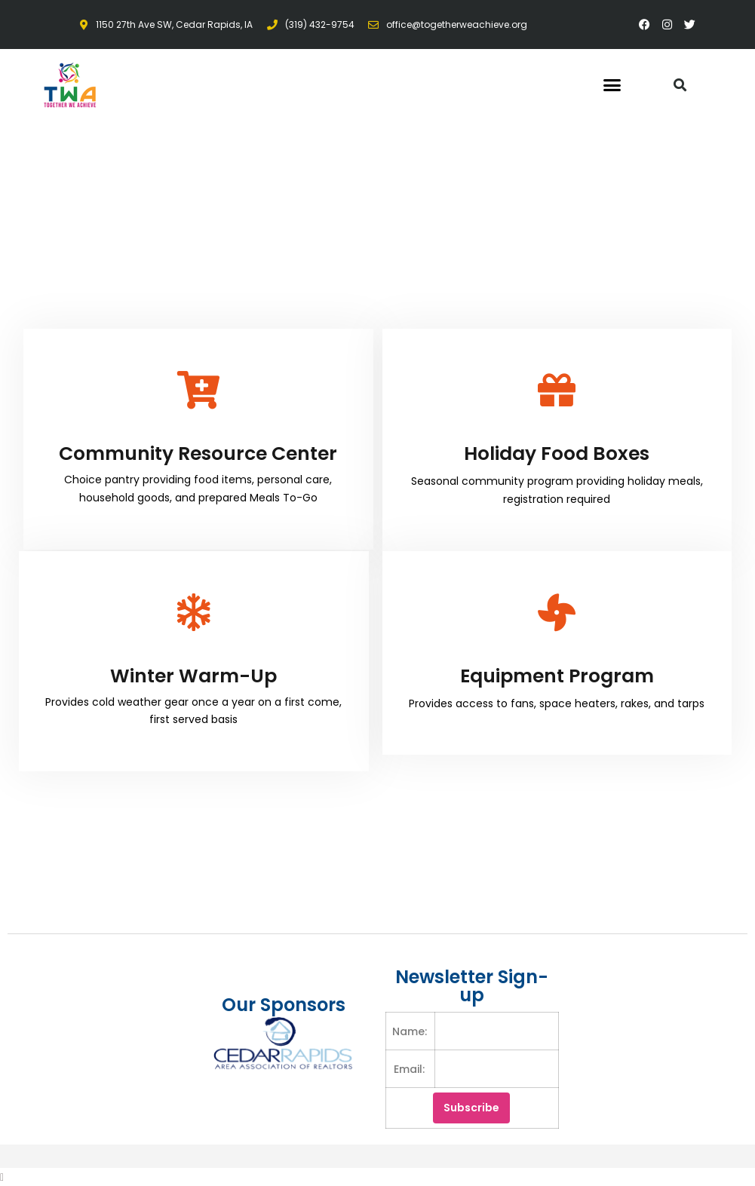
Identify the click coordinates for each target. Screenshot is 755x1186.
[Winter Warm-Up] (193, 612)
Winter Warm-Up (193, 676)
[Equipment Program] (556, 612)
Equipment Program (557, 676)
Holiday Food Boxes (556, 453)
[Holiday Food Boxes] (556, 389)
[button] (612, 85)
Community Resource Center (198, 453)
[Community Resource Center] (198, 389)
